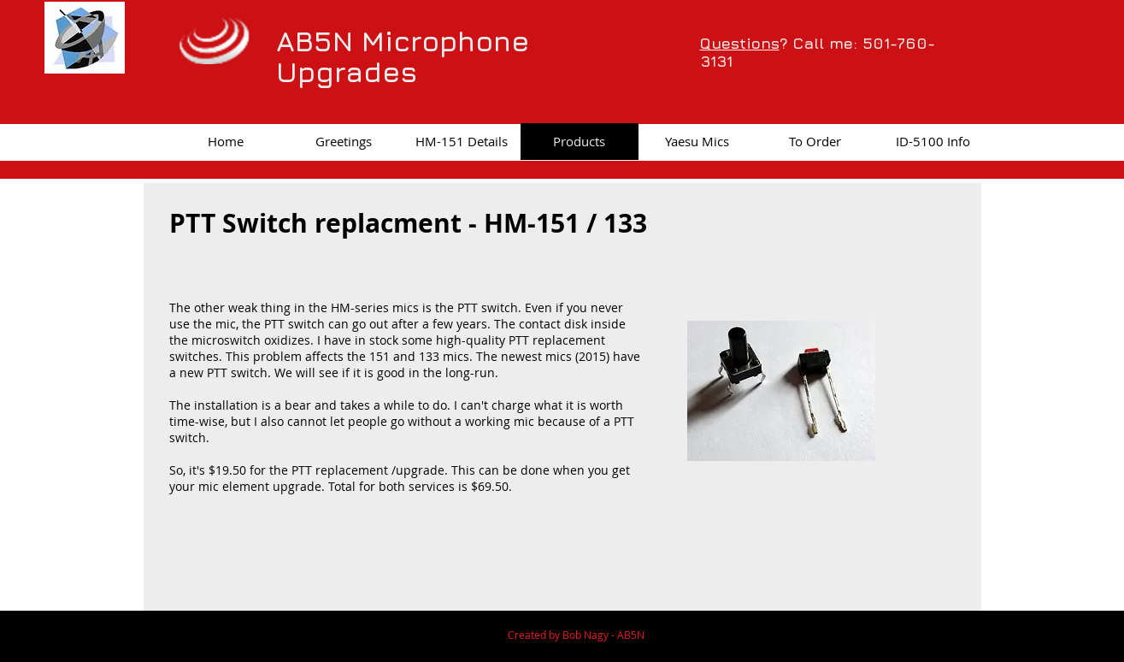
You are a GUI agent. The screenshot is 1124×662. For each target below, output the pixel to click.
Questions (740, 43)
